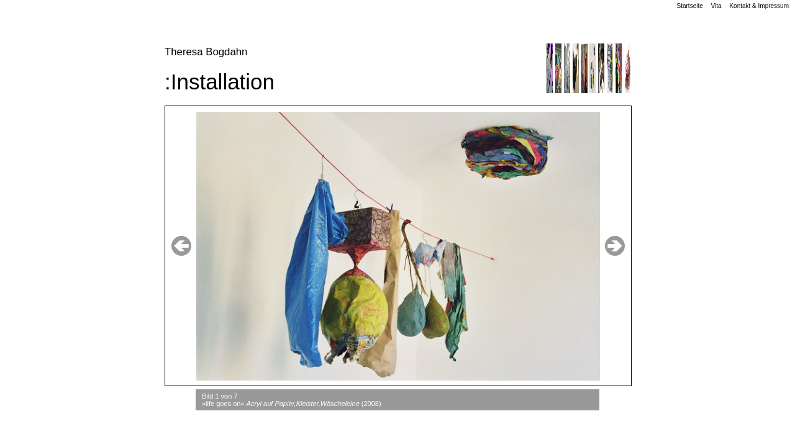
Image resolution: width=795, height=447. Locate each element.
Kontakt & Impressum (759, 5)
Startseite (690, 5)
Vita (716, 5)
